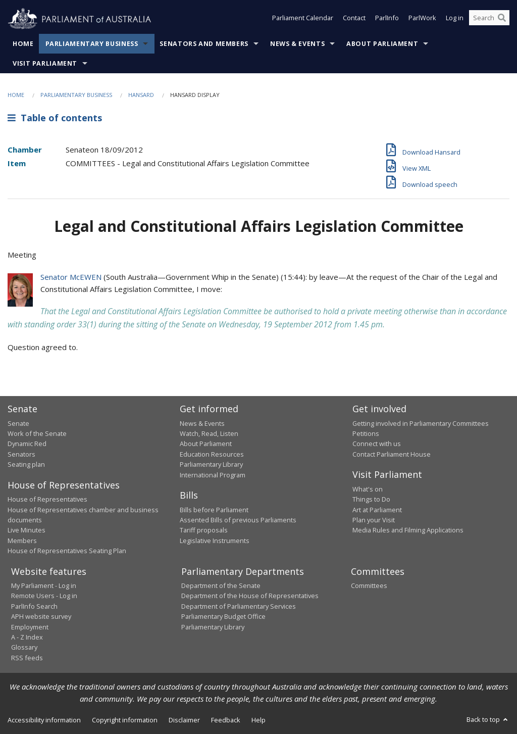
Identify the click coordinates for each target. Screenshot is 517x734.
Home (23, 43)
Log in (454, 19)
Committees (369, 585)
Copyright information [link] (125, 719)
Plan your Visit (373, 519)
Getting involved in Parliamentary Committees (420, 423)
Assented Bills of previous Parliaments (238, 519)
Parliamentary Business (91, 43)
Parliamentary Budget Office (223, 616)
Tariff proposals (204, 529)
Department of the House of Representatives (250, 595)
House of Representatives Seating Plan (67, 550)
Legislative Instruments (214, 540)
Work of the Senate (37, 433)
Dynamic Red (27, 443)
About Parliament (382, 43)
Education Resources (212, 454)
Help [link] (258, 719)
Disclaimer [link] (184, 719)
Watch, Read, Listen (209, 433)
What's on (367, 489)
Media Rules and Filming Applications (407, 529)
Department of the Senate (221, 585)
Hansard (141, 95)
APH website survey (41, 616)
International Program (212, 474)
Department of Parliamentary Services (238, 606)
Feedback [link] (225, 719)
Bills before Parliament (214, 509)
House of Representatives (47, 499)
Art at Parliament (377, 509)
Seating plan (26, 464)
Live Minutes (26, 529)
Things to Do (371, 499)
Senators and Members (204, 43)
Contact (354, 19)
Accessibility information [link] (44, 719)
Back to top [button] (488, 719)
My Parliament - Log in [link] (43, 585)
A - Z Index (27, 637)
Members (22, 540)
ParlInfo (387, 19)
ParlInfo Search (34, 606)
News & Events (297, 43)
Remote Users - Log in (44, 595)
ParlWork (422, 19)
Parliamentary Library (211, 464)
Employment (29, 626)
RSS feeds (27, 657)
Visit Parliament (45, 63)
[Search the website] (489, 19)
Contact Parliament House (391, 454)
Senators (21, 454)
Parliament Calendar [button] (302, 19)
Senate (18, 423)
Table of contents (55, 118)
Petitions (365, 433)
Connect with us (376, 443)
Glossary (24, 647)
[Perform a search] (501, 19)
